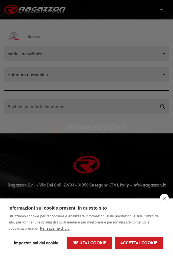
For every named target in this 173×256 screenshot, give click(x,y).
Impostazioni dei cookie (36, 243)
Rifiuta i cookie (89, 243)
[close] (164, 198)
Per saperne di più (54, 228)
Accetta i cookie (138, 243)
